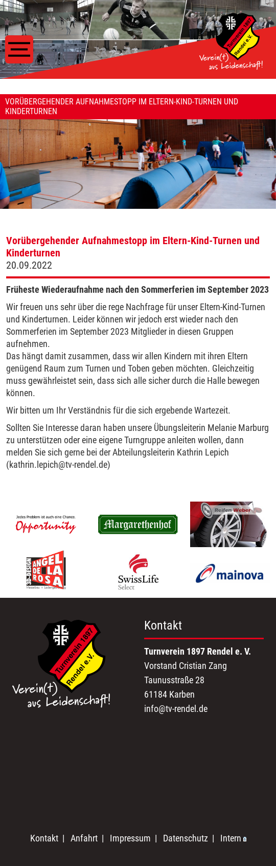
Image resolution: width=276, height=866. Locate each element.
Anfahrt (84, 838)
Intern (233, 838)
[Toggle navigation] (19, 49)
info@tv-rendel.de (176, 708)
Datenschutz (185, 838)
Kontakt (44, 838)
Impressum (130, 838)
